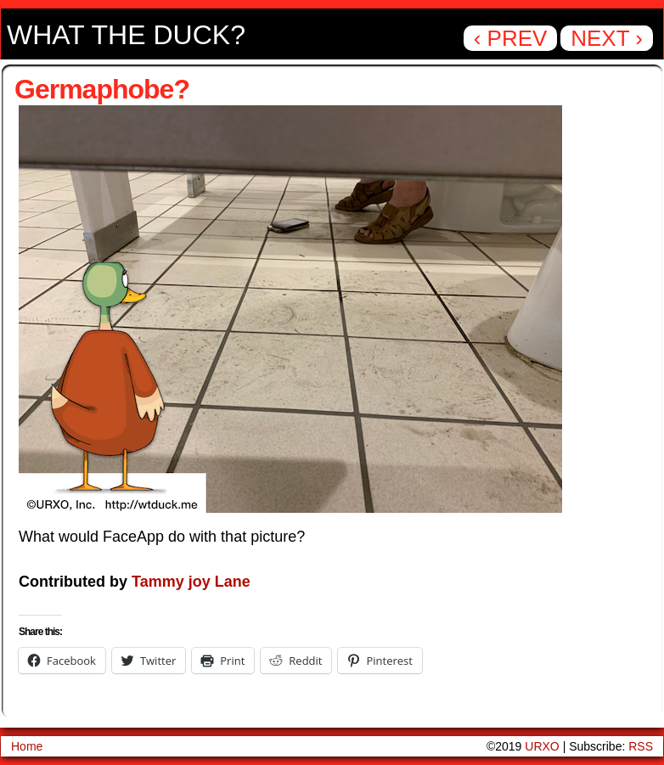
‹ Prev (511, 38)
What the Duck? (126, 35)
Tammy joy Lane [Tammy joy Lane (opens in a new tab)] (191, 581)
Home (26, 746)
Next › (607, 38)
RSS (640, 746)
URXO (542, 746)
